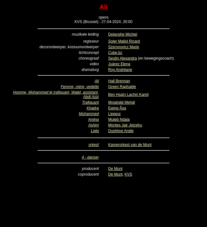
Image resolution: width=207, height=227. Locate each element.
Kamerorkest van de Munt (129, 145)
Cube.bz (115, 52)
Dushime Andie (121, 131)
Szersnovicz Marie (123, 47)
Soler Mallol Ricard (124, 41)
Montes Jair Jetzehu (125, 125)
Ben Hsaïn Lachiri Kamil (128, 94)
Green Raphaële (122, 86)
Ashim (93, 125)
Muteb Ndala (119, 119)
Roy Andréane (120, 69)
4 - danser (90, 157)
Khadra (92, 108)
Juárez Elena (119, 64)
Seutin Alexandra (122, 58)
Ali (97, 81)
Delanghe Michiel (122, 34)
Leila (95, 131)
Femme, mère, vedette (80, 86)
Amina (93, 119)
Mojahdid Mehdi (121, 102)
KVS (128, 174)
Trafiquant (90, 102)
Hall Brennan (119, 81)
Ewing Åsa (117, 108)
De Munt (115, 168)
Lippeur (114, 114)
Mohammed (89, 114)
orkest (93, 145)
